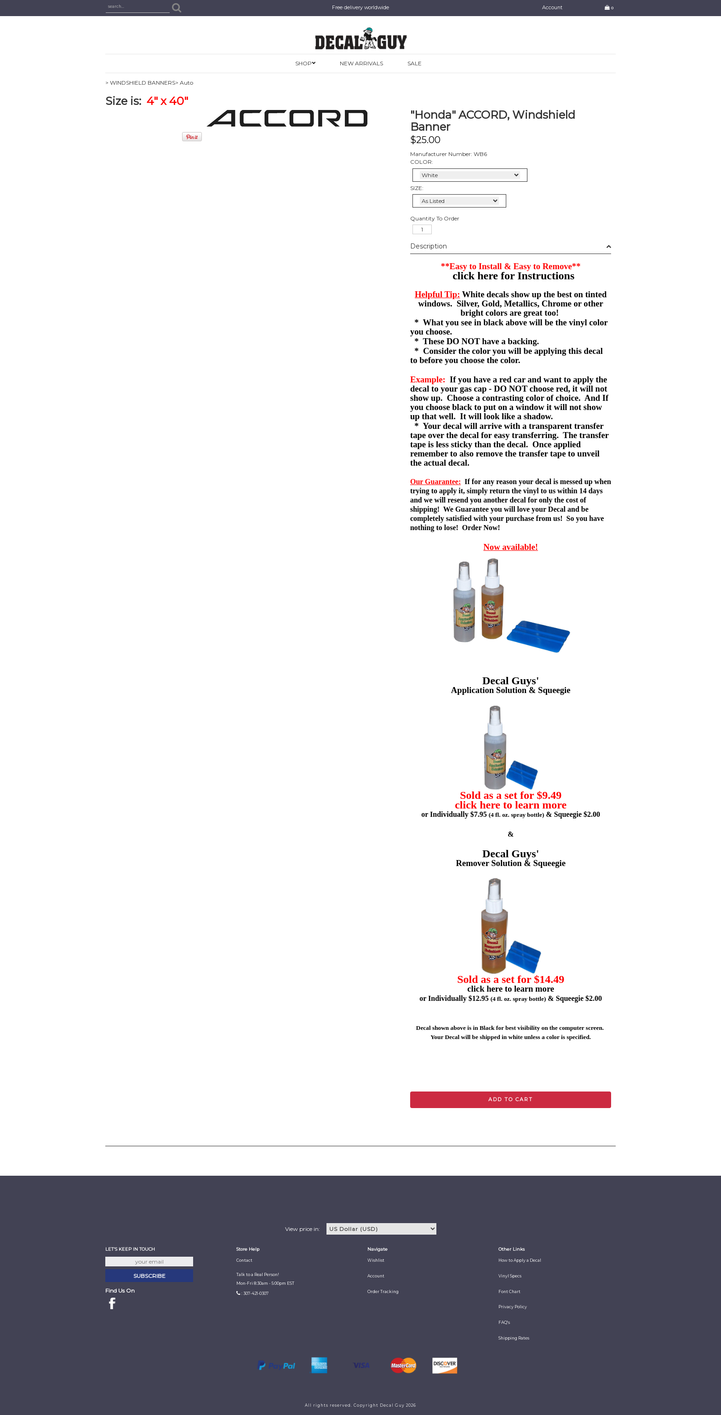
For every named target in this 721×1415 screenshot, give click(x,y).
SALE (414, 63)
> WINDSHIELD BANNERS (140, 82)
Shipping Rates (513, 1338)
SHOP (303, 63)
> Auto (184, 82)
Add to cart (510, 1099)
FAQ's (504, 1322)
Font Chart (509, 1291)
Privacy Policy (512, 1307)
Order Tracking (383, 1291)
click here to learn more (510, 805)
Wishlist (375, 1260)
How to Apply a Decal (519, 1260)
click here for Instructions (513, 276)
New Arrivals (361, 63)
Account (552, 8)
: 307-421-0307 (255, 1293)
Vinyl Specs (509, 1276)
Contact (244, 1260)
